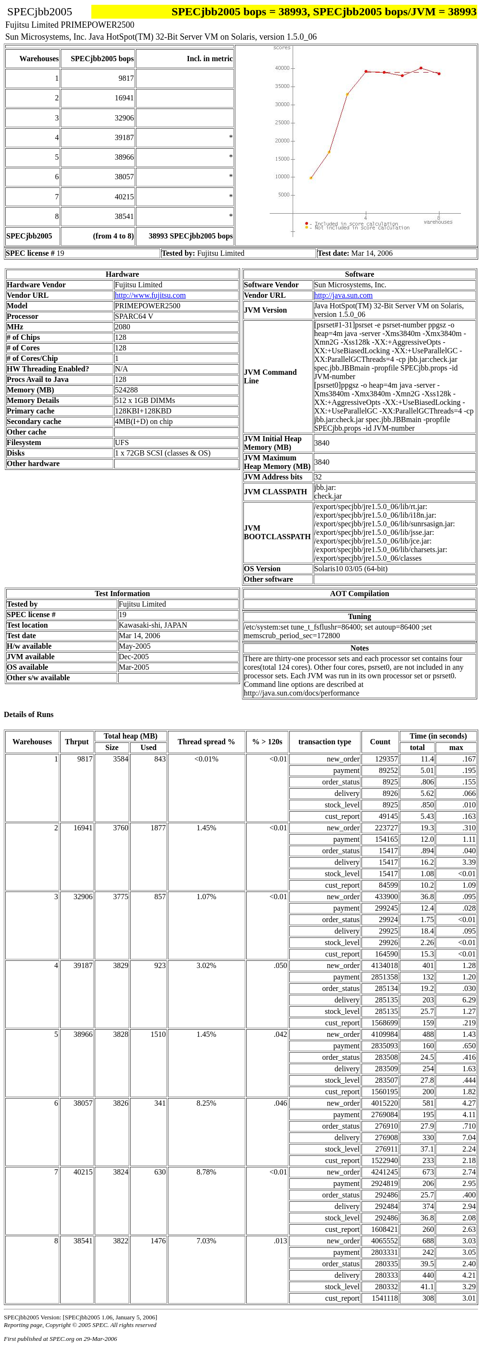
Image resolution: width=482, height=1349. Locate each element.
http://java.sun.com (343, 295)
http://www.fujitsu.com (150, 295)
